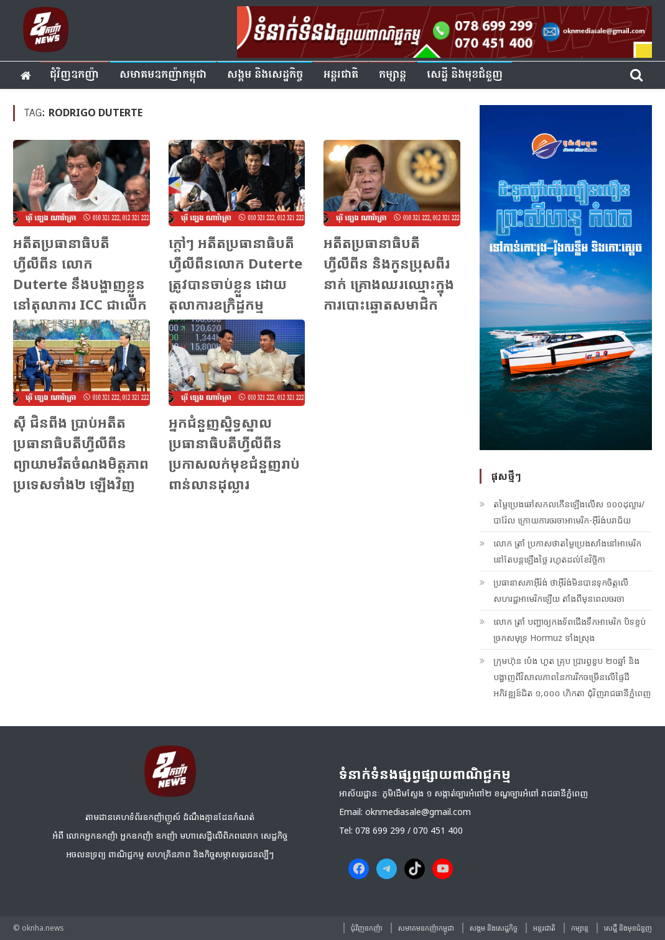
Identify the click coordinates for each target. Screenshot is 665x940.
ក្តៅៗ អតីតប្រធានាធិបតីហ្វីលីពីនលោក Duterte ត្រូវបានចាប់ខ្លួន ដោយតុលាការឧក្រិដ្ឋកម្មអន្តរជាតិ (235, 283)
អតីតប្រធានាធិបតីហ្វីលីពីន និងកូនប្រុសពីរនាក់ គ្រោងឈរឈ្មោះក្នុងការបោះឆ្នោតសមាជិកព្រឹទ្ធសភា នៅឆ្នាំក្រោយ (388, 283)
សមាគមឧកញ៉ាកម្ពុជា (163, 75)
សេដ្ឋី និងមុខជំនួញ (465, 75)
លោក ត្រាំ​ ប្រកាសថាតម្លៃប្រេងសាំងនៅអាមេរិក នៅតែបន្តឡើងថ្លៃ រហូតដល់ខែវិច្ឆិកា (567, 551)
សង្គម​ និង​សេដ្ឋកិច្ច (265, 75)
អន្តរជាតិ (340, 75)
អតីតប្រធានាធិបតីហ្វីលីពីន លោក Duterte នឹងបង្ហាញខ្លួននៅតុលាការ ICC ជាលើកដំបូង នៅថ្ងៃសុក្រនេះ (80, 283)
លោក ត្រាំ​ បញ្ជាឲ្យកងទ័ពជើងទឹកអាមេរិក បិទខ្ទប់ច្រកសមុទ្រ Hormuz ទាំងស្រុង (569, 629)
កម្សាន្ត (392, 75)
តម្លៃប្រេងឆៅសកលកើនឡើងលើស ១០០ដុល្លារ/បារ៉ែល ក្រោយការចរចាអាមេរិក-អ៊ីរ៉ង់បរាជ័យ (568, 512)
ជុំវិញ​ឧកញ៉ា (74, 75)
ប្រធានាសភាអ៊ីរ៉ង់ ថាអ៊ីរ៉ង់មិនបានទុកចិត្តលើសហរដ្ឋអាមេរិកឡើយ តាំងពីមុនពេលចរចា (560, 590)
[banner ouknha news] (444, 30)
